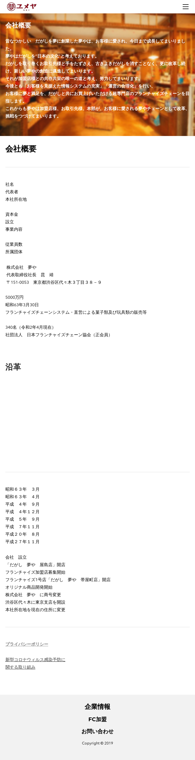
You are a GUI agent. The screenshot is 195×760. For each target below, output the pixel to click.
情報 (104, 706)
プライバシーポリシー (26, 644)
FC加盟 (97, 719)
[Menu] (185, 6)
